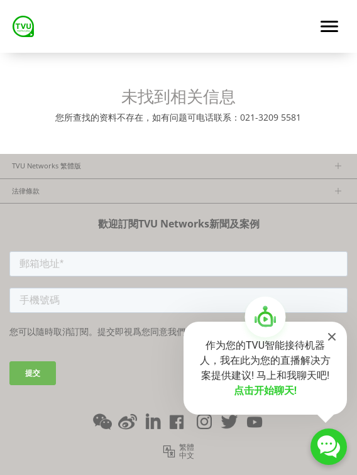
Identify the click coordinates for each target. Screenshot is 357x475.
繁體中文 (186, 452)
